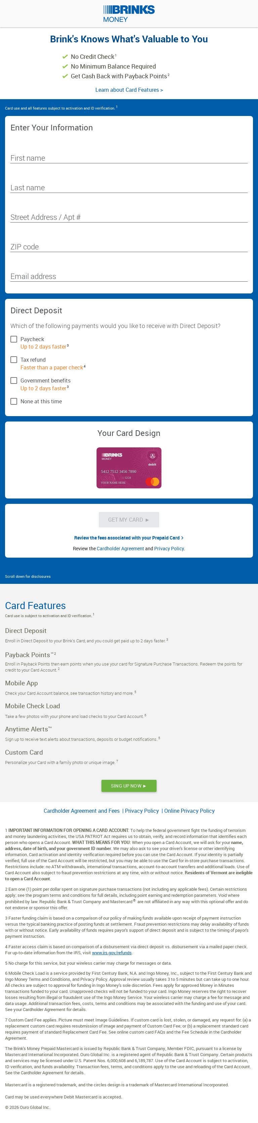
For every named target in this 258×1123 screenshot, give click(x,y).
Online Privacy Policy (189, 810)
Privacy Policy (169, 548)
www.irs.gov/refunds (112, 953)
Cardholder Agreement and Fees (82, 810)
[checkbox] (129, 339)
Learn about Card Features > (129, 89)
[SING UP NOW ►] (129, 786)
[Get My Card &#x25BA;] (129, 519)
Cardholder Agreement (120, 548)
